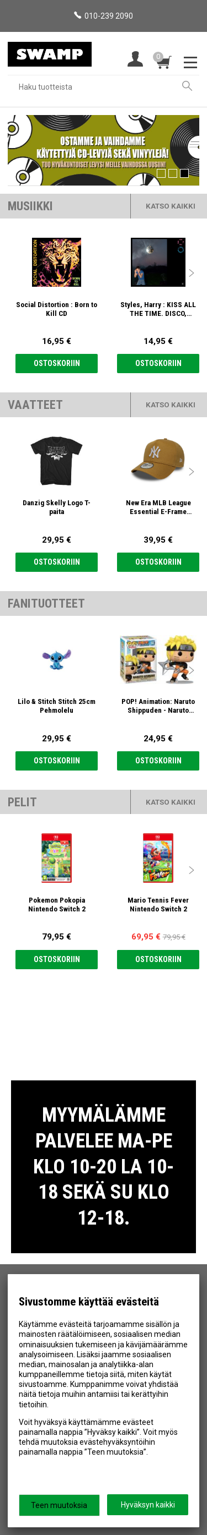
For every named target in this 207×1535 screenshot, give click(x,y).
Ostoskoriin (57, 363)
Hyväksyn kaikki (148, 1504)
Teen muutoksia (59, 1505)
